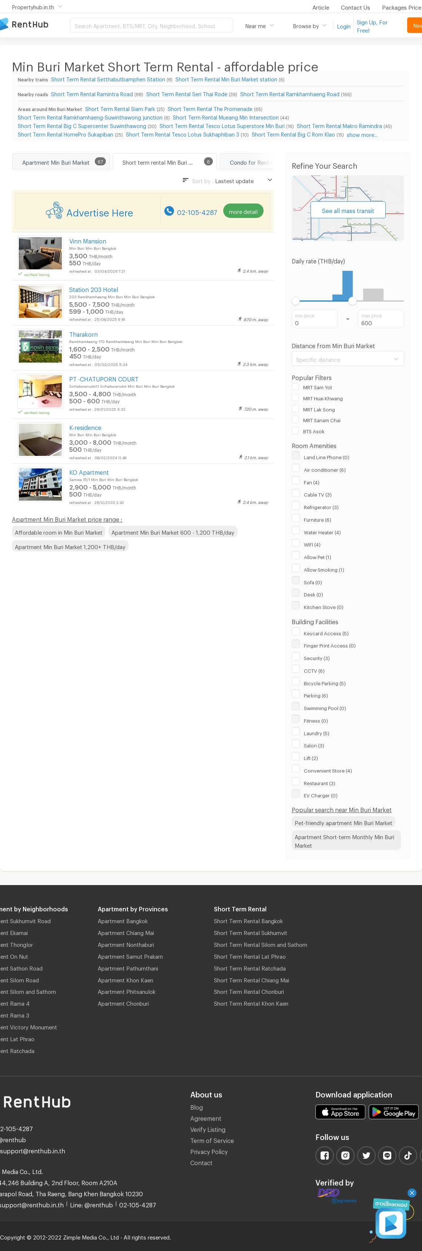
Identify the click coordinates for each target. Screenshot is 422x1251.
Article (320, 6)
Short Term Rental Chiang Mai (251, 979)
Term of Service (212, 1139)
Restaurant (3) (319, 782)
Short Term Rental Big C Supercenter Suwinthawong (82, 125)
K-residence (85, 426)
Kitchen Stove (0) (324, 606)
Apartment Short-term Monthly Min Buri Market (344, 840)
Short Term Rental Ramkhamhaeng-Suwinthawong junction (90, 116)
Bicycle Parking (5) (325, 682)
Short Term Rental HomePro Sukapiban (65, 133)
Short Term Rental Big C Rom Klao (293, 133)
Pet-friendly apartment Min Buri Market (343, 822)
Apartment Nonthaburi (126, 943)
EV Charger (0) (321, 794)
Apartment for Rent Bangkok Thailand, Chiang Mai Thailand (35, 24)
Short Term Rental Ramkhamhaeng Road (289, 93)
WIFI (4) (312, 543)
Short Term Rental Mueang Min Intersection (226, 116)
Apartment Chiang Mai (126, 931)
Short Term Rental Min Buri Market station (226, 78)
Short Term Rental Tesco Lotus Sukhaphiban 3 (182, 133)
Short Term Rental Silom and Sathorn (260, 943)
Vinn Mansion (87, 240)
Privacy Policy (209, 1150)
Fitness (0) (316, 720)
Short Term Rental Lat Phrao (250, 955)
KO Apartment (89, 471)
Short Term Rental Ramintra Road (92, 93)
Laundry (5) (316, 732)
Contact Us (355, 6)
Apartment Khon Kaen (125, 979)
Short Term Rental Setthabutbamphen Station (108, 78)
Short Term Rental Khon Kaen (251, 1002)
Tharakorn (83, 333)
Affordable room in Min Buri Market (59, 531)
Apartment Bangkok (123, 920)
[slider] (296, 301)
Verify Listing (207, 1128)
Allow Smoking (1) (324, 569)
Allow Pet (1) (317, 556)
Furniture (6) (317, 519)
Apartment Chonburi (123, 1002)
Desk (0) (313, 593)
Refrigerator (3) (321, 506)
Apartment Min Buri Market (56, 161)
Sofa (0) (313, 581)
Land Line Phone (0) (326, 456)
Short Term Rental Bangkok (248, 920)
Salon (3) (314, 744)
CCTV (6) (314, 670)
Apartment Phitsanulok (126, 990)
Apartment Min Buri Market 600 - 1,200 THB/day (172, 531)
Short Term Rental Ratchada (250, 967)
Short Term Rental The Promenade (210, 108)
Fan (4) (311, 481)
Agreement (205, 1117)
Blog (196, 1106)
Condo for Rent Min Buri (260, 161)
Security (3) (317, 657)
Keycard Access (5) (326, 632)
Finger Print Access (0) (330, 644)
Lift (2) (311, 757)
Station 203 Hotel (93, 288)
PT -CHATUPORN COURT (103, 378)
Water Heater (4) (322, 531)
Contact (201, 1161)
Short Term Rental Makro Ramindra (339, 125)
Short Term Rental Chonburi (249, 990)
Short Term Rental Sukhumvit (250, 931)
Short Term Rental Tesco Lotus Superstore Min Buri (222, 125)
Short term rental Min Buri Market (164, 161)
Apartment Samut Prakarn (130, 955)
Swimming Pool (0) (325, 707)
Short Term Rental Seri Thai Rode (186, 93)
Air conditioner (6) (325, 469)
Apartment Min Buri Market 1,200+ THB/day (70, 546)
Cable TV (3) (318, 493)
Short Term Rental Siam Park (120, 108)
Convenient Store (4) (328, 769)
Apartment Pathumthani (128, 967)
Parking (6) (316, 694)
